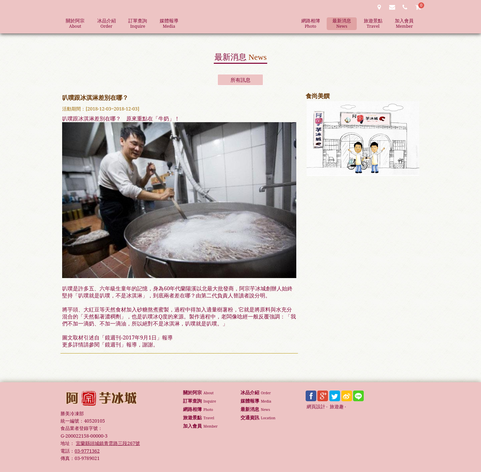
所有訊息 (240, 79)
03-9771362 (87, 451)
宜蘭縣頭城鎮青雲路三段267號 (108, 443)
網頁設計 (316, 407)
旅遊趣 (337, 407)
